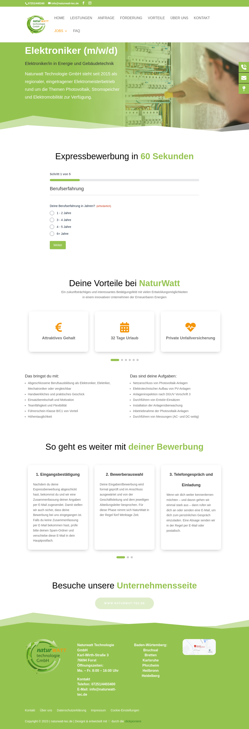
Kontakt (202, 18)
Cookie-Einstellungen (125, 710)
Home (59, 18)
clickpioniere (133, 721)
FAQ (76, 31)
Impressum (98, 710)
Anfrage (106, 18)
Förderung (131, 18)
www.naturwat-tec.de (124, 603)
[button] (115, 360)
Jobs (58, 31)
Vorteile (156, 18)
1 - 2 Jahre (64, 213)
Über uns (179, 18)
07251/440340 (36, 3)
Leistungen (81, 18)
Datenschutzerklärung (71, 710)
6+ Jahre (63, 233)
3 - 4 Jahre (64, 220)
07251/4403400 (103, 684)
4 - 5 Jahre (64, 227)
